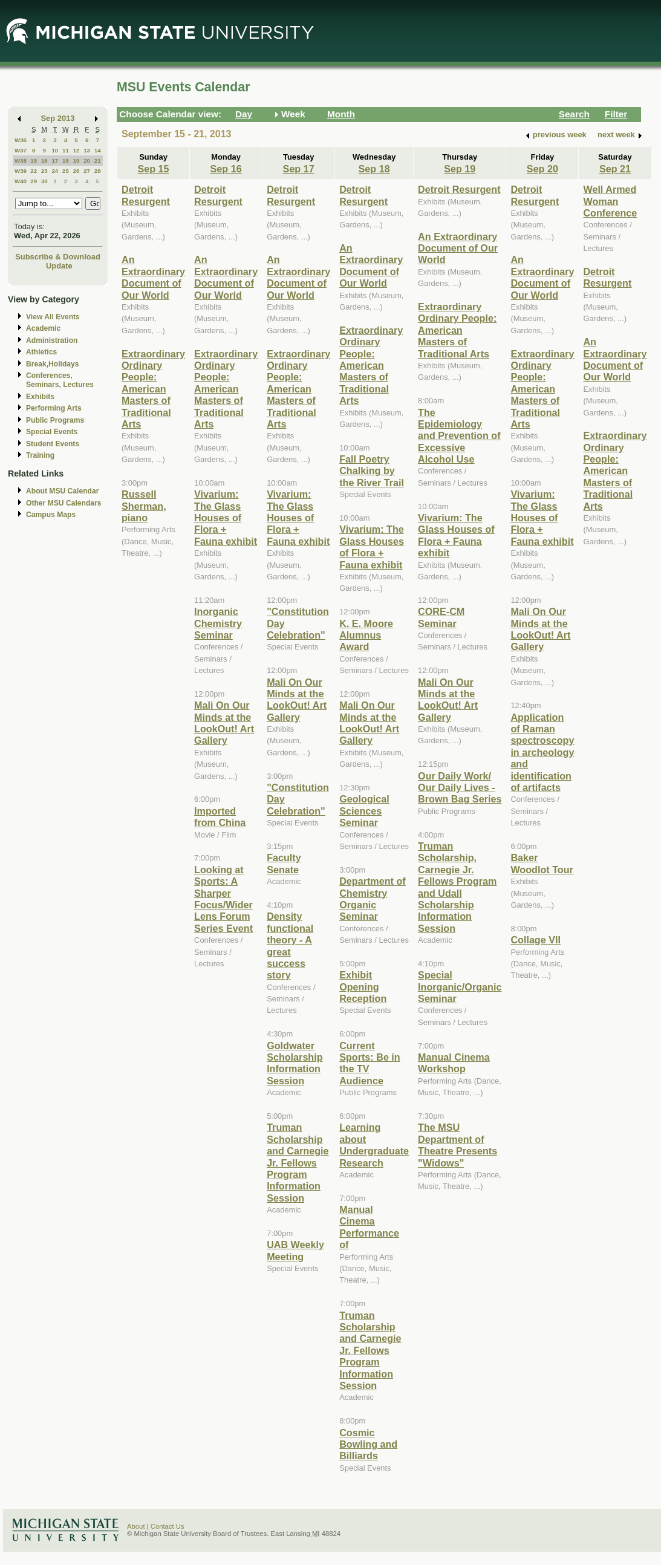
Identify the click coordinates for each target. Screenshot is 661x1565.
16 (44, 160)
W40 (21, 181)
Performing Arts (54, 408)
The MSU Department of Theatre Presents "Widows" (457, 1145)
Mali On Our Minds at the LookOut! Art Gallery (224, 723)
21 (97, 160)
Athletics (41, 352)
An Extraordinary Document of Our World (153, 277)
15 (33, 160)
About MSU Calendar (62, 491)
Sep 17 (298, 168)
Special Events (51, 432)
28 (97, 171)
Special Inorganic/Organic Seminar (459, 986)
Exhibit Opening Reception (362, 986)
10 (54, 150)
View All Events (53, 317)
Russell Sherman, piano (144, 506)
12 (76, 150)
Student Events (52, 444)
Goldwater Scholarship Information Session (294, 1063)
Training (40, 455)
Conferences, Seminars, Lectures (60, 380)
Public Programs (55, 420)
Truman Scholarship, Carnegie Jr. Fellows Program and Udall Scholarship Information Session (457, 887)
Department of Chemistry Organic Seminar (372, 899)
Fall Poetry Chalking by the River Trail (371, 471)
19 (76, 160)
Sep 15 (153, 168)
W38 (21, 160)
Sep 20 (542, 168)
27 (86, 171)
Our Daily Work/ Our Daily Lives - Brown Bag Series (459, 787)
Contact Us (167, 1526)
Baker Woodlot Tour (541, 863)
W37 (21, 150)
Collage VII (535, 939)
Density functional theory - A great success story (290, 945)
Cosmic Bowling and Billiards (368, 1444)
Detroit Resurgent (146, 195)
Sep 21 (615, 168)
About (136, 1526)
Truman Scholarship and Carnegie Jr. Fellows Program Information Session (297, 1162)
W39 (21, 171)
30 (44, 181)
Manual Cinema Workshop (454, 1063)
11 (65, 150)
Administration (51, 340)
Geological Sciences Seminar (364, 810)
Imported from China (220, 816)
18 (65, 160)
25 (65, 171)
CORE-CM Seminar (441, 617)
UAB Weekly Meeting (295, 1250)
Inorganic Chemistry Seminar (218, 623)
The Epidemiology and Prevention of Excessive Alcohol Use (459, 436)
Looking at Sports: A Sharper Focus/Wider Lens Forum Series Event (223, 899)
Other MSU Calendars (64, 503)
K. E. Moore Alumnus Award (366, 635)
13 (86, 150)
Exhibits (40, 396)
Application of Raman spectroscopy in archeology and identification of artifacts (542, 752)
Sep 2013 (58, 118)
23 (44, 171)
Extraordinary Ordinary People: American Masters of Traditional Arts (153, 388)
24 (54, 171)
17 (54, 160)
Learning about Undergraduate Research (374, 1145)
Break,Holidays (52, 364)
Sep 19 (459, 168)
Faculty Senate (284, 863)
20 (86, 160)
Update (59, 265)
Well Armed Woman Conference (610, 201)
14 (97, 150)
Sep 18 (374, 168)
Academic (43, 328)
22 (33, 171)
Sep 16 (226, 168)
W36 (21, 140)
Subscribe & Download (57, 256)
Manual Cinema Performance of (369, 1227)
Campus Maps (51, 514)
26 (76, 171)
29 (33, 181)
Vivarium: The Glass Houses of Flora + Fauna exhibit (225, 518)
